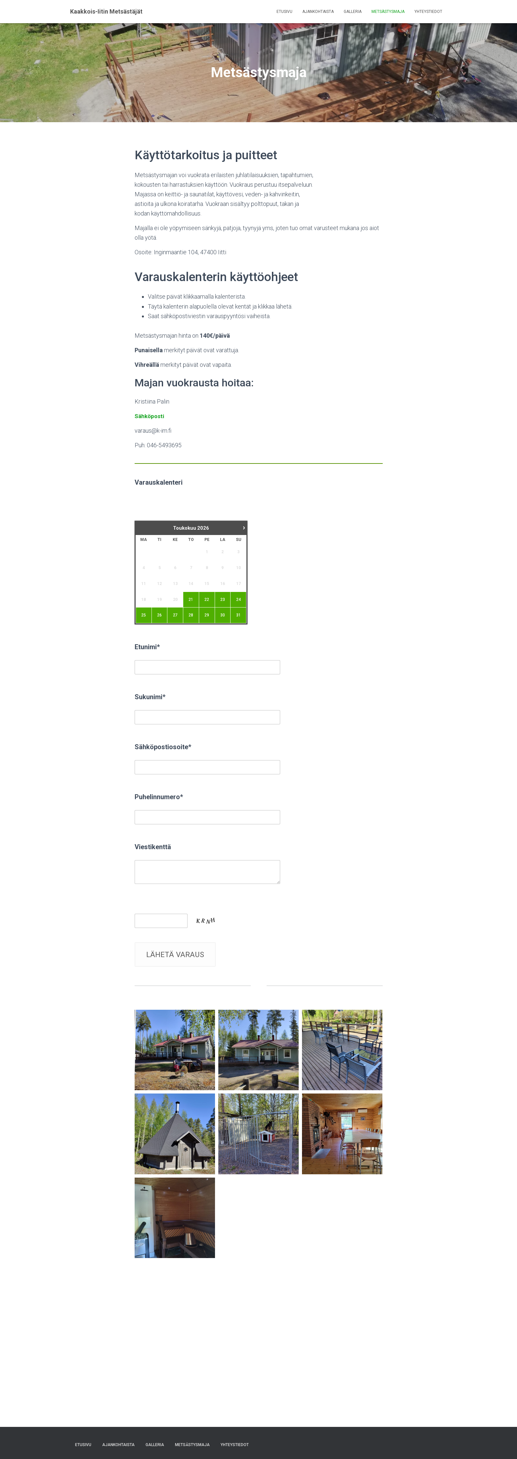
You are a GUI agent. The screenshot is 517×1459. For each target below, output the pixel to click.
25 (143, 615)
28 (191, 615)
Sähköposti (150, 416)
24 (238, 599)
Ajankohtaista (318, 11)
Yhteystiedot (428, 11)
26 (159, 615)
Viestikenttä (153, 847)
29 (206, 615)
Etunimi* (147, 647)
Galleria (353, 11)
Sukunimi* (150, 697)
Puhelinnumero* (159, 797)
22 (206, 599)
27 (175, 615)
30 (222, 615)
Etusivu (284, 11)
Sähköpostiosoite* (163, 747)
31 (238, 615)
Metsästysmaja (388, 11)
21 (191, 599)
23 (222, 599)
